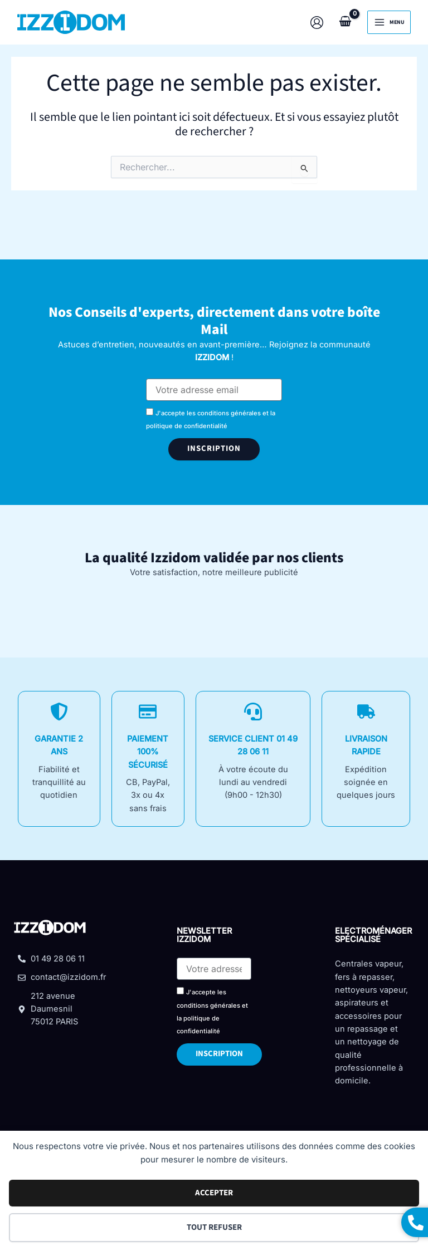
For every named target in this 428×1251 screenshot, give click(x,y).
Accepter (214, 1193)
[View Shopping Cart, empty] (345, 22)
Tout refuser (214, 1227)
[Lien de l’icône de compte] (316, 23)
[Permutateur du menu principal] (388, 22)
